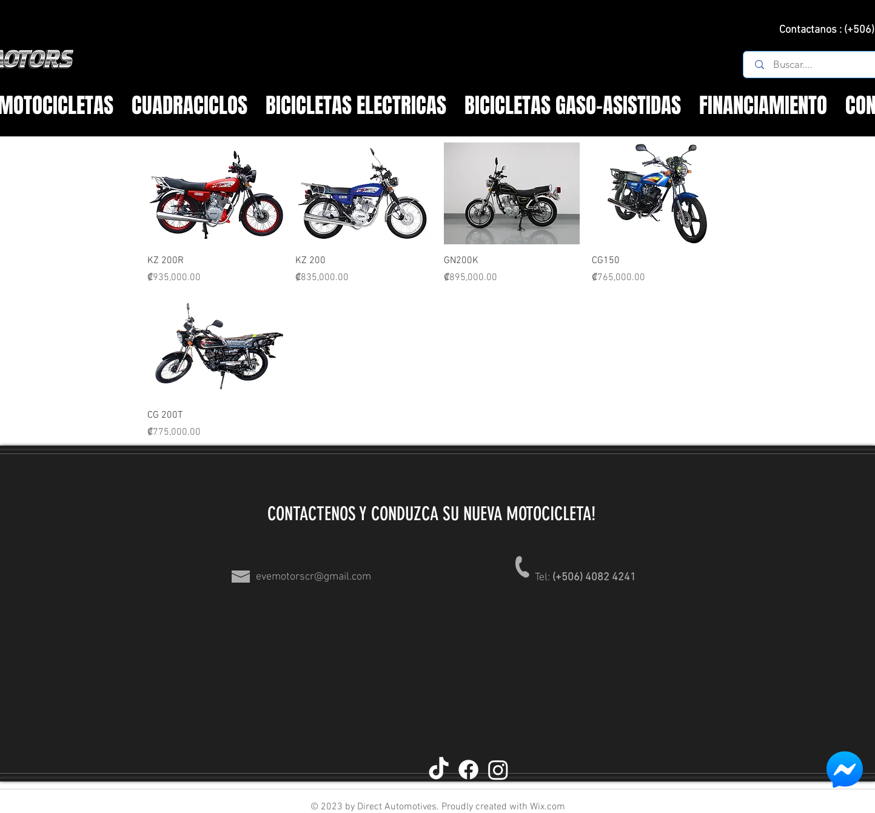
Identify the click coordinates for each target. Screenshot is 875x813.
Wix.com (546, 807)
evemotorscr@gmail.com (313, 576)
